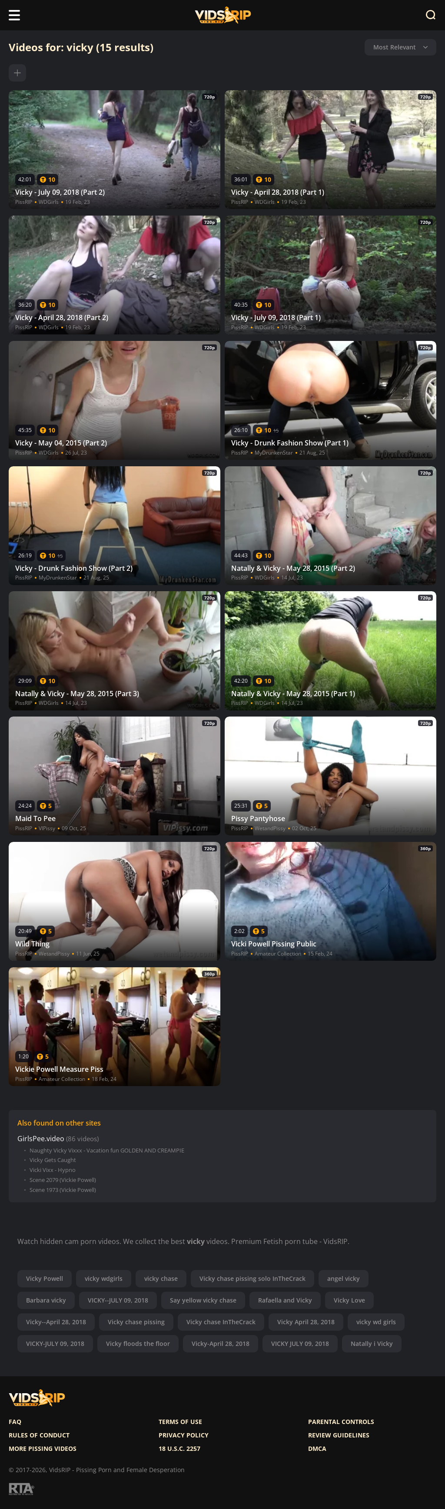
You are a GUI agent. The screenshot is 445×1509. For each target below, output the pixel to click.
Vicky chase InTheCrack (221, 1322)
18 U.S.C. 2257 (179, 1449)
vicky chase (161, 1278)
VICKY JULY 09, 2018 (300, 1343)
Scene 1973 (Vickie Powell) (63, 1190)
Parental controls (341, 1422)
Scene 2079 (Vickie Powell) (63, 1180)
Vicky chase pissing (136, 1322)
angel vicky (343, 1278)
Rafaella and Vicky (285, 1300)
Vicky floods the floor (138, 1343)
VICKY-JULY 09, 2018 (55, 1343)
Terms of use (180, 1422)
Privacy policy (184, 1435)
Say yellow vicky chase (203, 1300)
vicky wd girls (376, 1322)
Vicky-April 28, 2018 (220, 1343)
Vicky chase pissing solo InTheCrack (252, 1278)
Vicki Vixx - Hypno (53, 1170)
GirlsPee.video (40, 1138)
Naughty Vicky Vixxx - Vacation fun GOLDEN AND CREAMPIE (107, 1150)
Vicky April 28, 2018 (306, 1322)
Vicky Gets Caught (53, 1160)
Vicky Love (349, 1300)
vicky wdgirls (104, 1278)
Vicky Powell (44, 1278)
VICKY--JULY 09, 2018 (118, 1300)
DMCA (317, 1449)
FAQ (15, 1422)
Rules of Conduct (39, 1435)
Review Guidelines (338, 1435)
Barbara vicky (46, 1300)
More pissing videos (42, 1449)
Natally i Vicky (372, 1343)
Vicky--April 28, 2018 (56, 1322)
